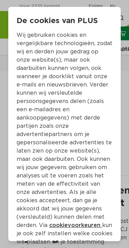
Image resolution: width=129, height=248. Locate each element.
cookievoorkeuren (75, 225)
